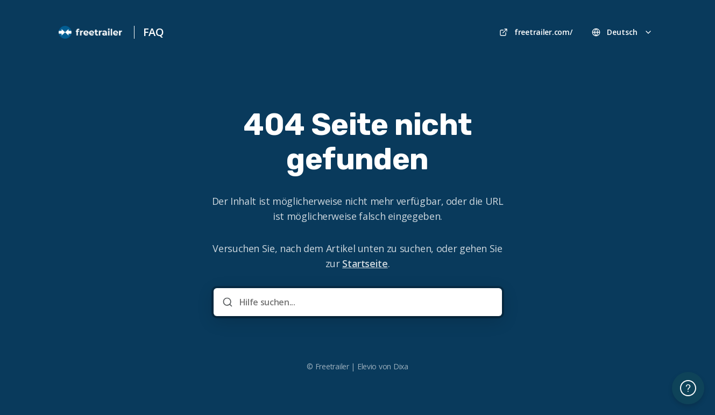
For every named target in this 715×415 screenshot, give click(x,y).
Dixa (400, 366)
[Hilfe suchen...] (365, 302)
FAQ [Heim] (153, 32)
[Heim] (91, 32)
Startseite (364, 263)
